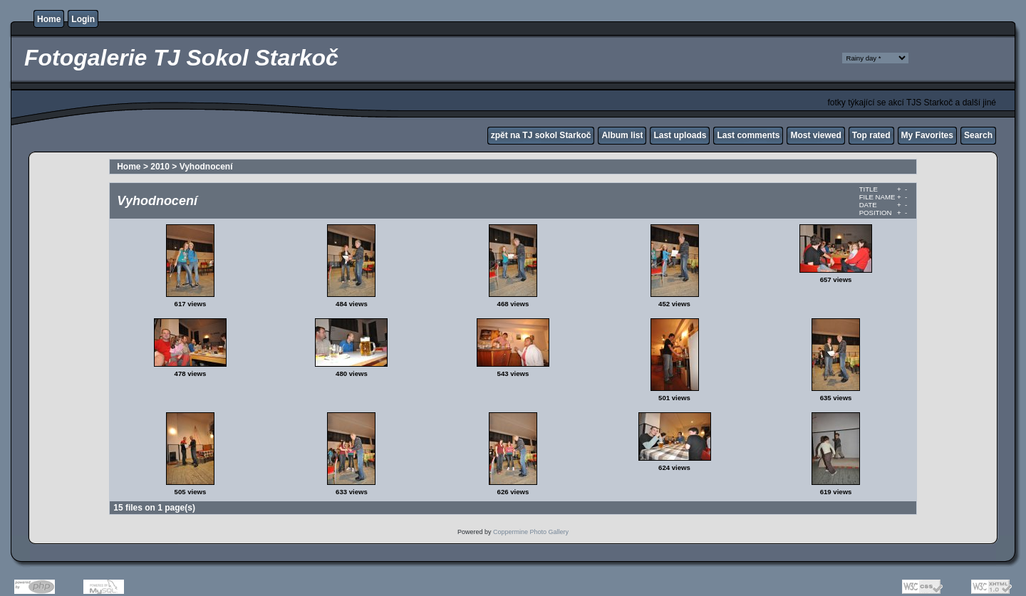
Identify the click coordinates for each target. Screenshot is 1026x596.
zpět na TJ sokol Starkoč (541, 135)
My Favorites (927, 135)
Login (83, 19)
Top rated (871, 135)
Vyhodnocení (206, 167)
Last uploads (679, 135)
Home (49, 19)
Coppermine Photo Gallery (531, 531)
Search (978, 135)
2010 (160, 167)
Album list (622, 135)
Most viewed (815, 135)
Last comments (748, 135)
